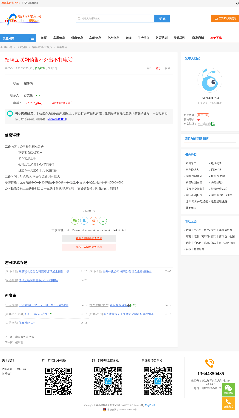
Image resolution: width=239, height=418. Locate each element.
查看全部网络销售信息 (89, 238)
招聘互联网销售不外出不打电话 (38, 280)
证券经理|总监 (219, 188)
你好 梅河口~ (27, 322)
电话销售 (216, 163)
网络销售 (62, 47)
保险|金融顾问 (194, 176)
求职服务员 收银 (24, 337)
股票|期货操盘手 (195, 188)
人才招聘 (22, 47)
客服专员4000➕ (120, 305)
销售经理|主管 (194, 182)
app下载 (21, 369)
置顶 (158, 68)
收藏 (167, 68)
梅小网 (8, 47)
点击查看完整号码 (61, 103)
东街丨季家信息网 (221, 230)
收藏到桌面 (32, 2)
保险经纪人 (217, 182)
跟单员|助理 (218, 176)
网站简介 (7, 369)
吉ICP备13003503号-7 (123, 405)
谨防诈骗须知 (57, 119)
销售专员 (191, 163)
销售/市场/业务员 (42, 47)
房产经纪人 (192, 169)
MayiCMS (150, 405)
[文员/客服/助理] (99, 305)
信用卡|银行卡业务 (222, 195)
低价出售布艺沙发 (36, 314)
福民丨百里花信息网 (223, 242)
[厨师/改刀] (96, 314)
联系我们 (7, 373)
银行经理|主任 (219, 201)
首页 (44, 37)
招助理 (19, 342)
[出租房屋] (11, 305)
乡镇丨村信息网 (195, 249)
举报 (149, 68)
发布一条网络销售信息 (89, 247)
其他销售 (191, 207)
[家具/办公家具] (14, 314)
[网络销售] (11, 271)
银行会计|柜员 (194, 195)
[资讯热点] (11, 322)
